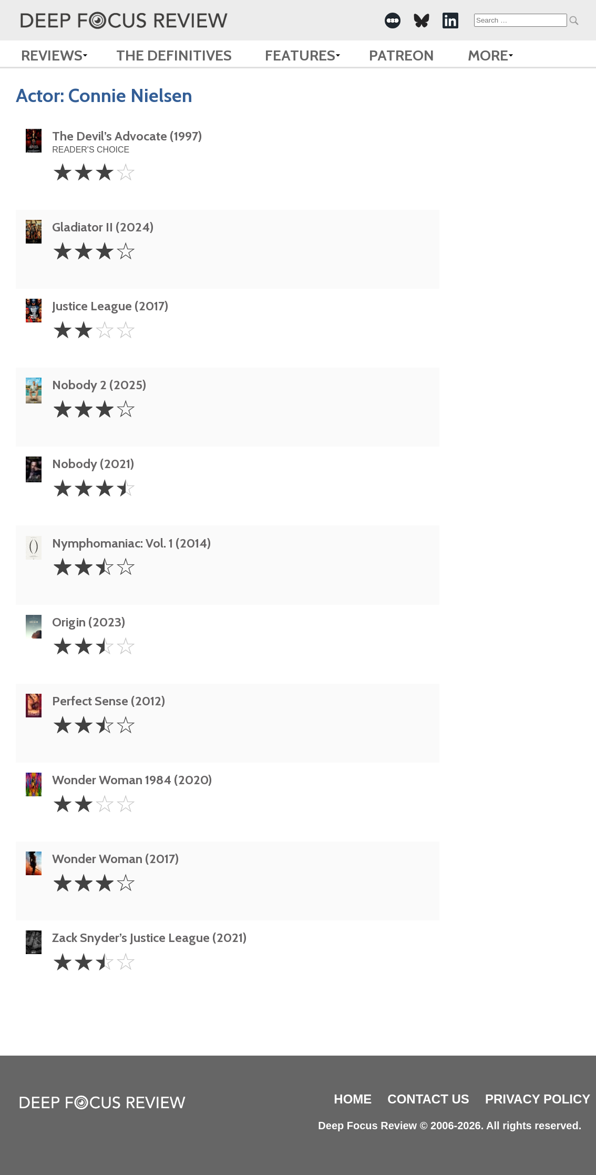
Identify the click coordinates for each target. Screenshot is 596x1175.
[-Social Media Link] (392, 20)
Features (300, 55)
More (488, 55)
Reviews (52, 55)
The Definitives (174, 55)
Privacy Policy (537, 1099)
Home (353, 1099)
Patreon (401, 55)
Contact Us (428, 1099)
